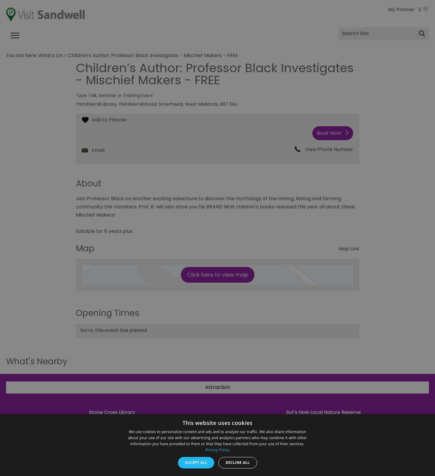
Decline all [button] (238, 462)
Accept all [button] (196, 462)
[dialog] (217, 238)
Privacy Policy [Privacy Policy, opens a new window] (217, 449)
